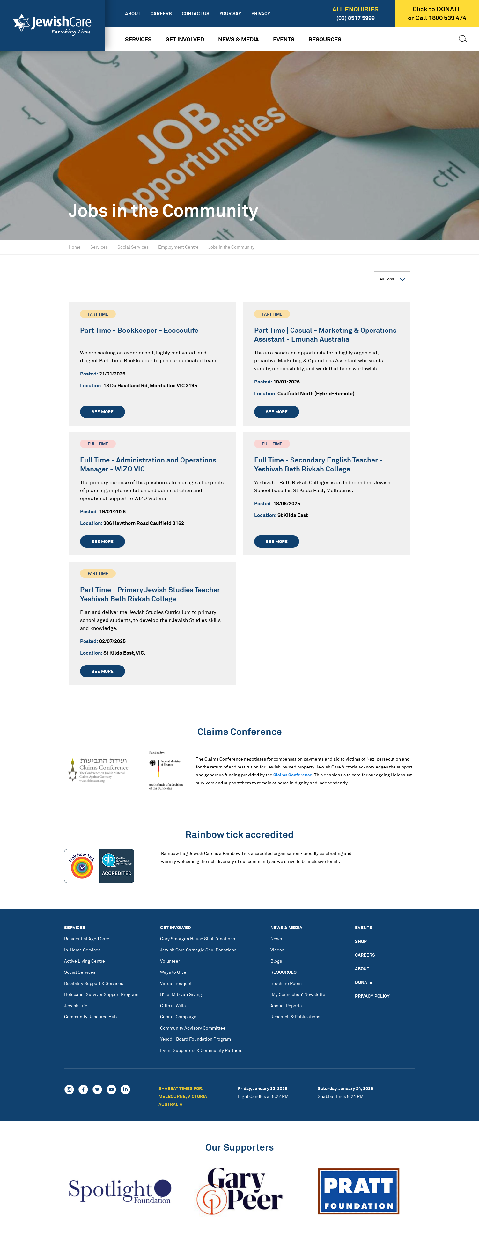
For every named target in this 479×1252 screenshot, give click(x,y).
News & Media (238, 39)
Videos (277, 949)
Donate (363, 982)
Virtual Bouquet (176, 983)
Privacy (260, 14)
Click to (437, 9)
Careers (161, 14)
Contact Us (195, 14)
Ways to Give (173, 972)
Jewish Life (75, 1005)
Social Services (133, 247)
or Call (437, 18)
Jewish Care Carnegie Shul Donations (198, 949)
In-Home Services (82, 949)
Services (138, 39)
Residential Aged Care (86, 938)
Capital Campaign (178, 1016)
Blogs (276, 961)
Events (283, 39)
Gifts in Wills (173, 1005)
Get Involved (185, 39)
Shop (361, 941)
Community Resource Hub (90, 1016)
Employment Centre (178, 247)
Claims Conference (292, 774)
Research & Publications (295, 1016)
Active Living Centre (84, 961)
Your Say (230, 14)
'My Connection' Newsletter (298, 994)
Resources (324, 39)
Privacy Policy (372, 996)
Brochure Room (286, 983)
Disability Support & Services (93, 983)
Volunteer (170, 961)
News (276, 938)
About (132, 14)
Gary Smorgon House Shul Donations (197, 938)
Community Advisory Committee (192, 1027)
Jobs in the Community (231, 247)
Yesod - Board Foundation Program (195, 1039)
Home (75, 247)
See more (103, 411)
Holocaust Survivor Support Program (101, 994)
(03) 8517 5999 (355, 18)
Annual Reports (286, 1005)
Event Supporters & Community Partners (201, 1050)
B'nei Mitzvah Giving (181, 994)
